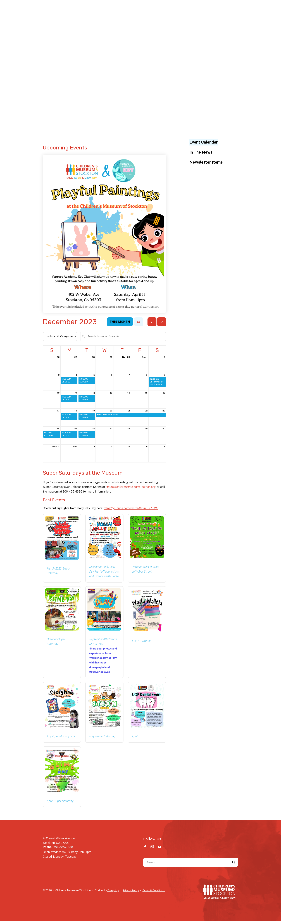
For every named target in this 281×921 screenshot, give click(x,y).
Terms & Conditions (153, 890)
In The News (201, 152)
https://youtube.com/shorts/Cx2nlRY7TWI (131, 508)
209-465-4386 (63, 847)
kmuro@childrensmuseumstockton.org (131, 487)
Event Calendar (203, 142)
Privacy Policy (131, 890)
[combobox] (186, 862)
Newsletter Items (206, 162)
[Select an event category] (60, 336)
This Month (120, 321)
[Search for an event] (123, 336)
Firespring (113, 890)
